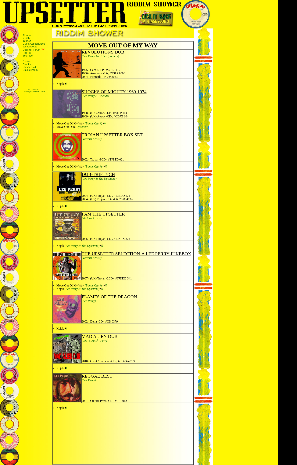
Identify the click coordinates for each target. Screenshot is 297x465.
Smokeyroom (30, 69)
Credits (27, 64)
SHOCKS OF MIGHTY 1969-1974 (114, 91)
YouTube (28, 55)
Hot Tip (27, 52)
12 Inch (27, 40)
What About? (30, 46)
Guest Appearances (34, 43)
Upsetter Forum (31, 50)
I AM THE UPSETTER (103, 214)
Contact (27, 61)
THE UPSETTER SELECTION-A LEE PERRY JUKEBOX (136, 253)
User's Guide (30, 67)
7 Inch (26, 38)
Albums (27, 35)
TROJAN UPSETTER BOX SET (112, 134)
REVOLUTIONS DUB (103, 52)
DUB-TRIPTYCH (98, 174)
